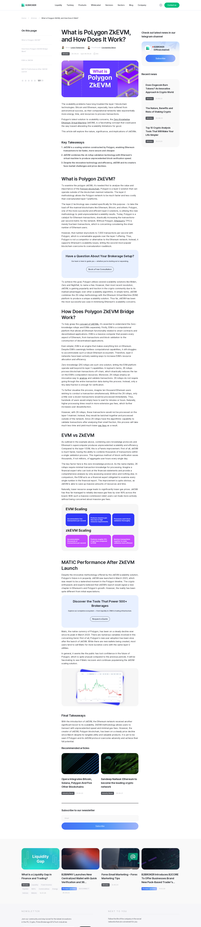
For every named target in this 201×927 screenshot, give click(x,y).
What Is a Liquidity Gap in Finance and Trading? (37, 876)
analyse (83, 378)
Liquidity (58, 5)
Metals (34, 893)
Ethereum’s (119, 221)
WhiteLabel (96, 5)
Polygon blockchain (90, 189)
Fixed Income (46, 885)
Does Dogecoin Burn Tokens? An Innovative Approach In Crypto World (160, 88)
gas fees (102, 425)
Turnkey (70, 5)
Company (142, 5)
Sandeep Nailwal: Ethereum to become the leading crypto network (119, 783)
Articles (34, 18)
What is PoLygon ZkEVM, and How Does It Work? (60, 18)
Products (82, 5)
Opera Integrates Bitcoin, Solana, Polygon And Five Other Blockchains (77, 783)
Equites (25, 889)
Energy (55, 889)
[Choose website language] (160, 5)
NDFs (34, 889)
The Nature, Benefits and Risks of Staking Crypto (159, 110)
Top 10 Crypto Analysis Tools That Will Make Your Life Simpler (160, 131)
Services (109, 5)
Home (24, 18)
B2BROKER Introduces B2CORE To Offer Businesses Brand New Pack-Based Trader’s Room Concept (160, 878)
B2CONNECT (84, 889)
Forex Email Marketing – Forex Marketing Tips (119, 876)
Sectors (121, 5)
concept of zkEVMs (89, 324)
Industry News (68, 793)
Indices (25, 893)
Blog (131, 5)
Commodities (44, 889)
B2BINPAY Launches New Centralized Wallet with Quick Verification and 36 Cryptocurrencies (79, 878)
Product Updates (69, 889)
